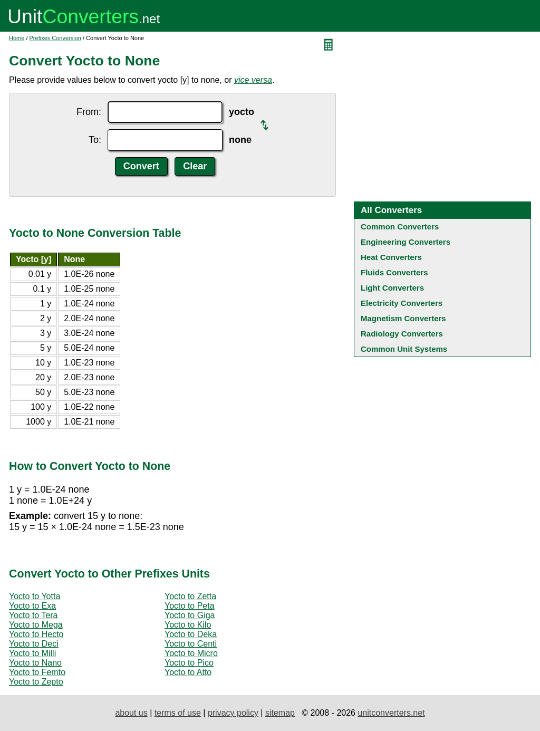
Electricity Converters (401, 303)
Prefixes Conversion (55, 38)
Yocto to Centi (191, 643)
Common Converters (400, 226)
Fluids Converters (394, 272)
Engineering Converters (405, 241)
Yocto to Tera (33, 615)
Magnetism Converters (403, 318)
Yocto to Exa (32, 605)
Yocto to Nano (35, 662)
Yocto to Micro (191, 653)
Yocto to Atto (188, 672)
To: (95, 139)
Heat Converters (391, 257)
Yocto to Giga (190, 615)
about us (131, 712)
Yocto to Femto (37, 672)
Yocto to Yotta (34, 596)
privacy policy (233, 712)
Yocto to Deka (191, 634)
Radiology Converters (402, 333)
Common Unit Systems (404, 348)
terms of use (178, 712)
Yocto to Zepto (36, 681)
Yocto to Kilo (188, 624)
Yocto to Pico (189, 662)
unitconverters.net (391, 712)
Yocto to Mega (36, 624)
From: (88, 112)
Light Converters (392, 287)
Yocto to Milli (32, 653)
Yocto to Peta (190, 605)
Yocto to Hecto (36, 634)
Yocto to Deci (34, 643)
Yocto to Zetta (190, 596)
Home (16, 38)
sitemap (280, 712)
